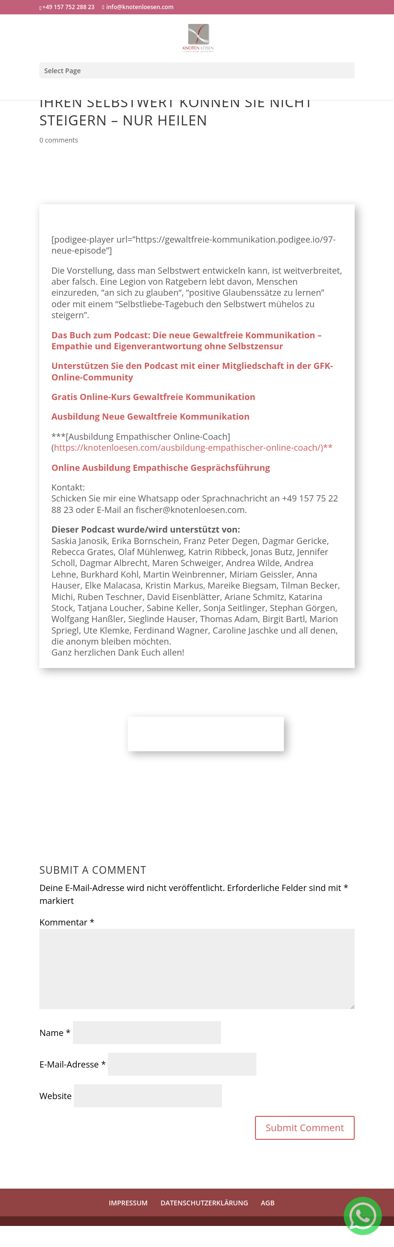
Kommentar (66, 922)
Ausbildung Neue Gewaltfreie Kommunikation (150, 416)
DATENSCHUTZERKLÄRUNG (204, 1202)
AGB (268, 1202)
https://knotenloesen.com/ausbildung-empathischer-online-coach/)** (193, 447)
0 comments (58, 140)
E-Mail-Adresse (72, 1064)
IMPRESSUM (128, 1202)
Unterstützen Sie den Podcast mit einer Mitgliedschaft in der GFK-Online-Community (192, 371)
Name (54, 1032)
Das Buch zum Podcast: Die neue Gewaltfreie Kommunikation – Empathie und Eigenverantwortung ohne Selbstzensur (186, 340)
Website (55, 1096)
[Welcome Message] (363, 1216)
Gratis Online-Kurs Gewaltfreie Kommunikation (153, 396)
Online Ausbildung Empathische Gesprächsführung (160, 467)
